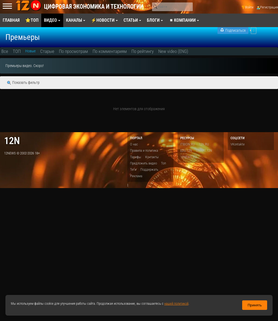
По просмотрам (73, 51)
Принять (255, 305)
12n (12, 141)
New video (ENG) (173, 51)
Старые (47, 51)
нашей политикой (176, 303)
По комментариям (110, 51)
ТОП (17, 51)
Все (4, 51)
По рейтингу (142, 51)
